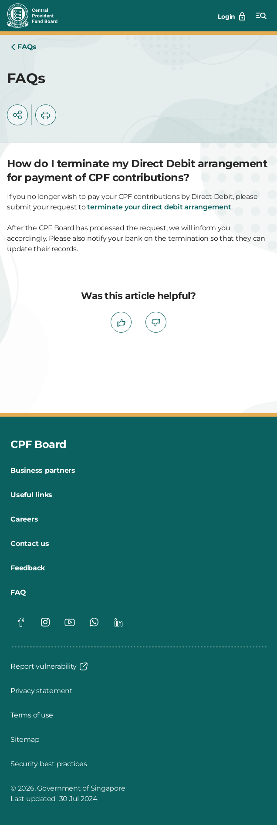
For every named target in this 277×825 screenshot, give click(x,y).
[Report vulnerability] (49, 666)
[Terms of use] (31, 715)
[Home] (23, 47)
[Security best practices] (48, 764)
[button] (17, 114)
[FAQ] (18, 592)
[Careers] (24, 519)
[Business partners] (42, 470)
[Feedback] (27, 568)
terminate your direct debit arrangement (159, 207)
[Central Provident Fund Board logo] (37, 15)
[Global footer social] (20, 622)
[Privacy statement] (41, 691)
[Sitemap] (24, 739)
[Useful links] (31, 495)
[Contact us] (29, 544)
